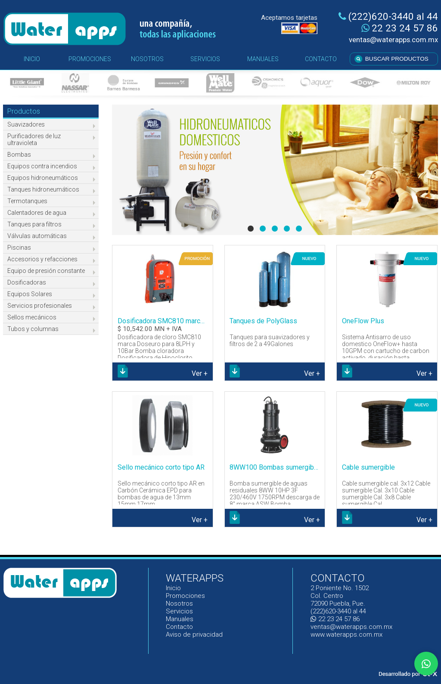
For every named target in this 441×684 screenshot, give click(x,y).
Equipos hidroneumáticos (42, 177)
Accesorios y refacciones (42, 259)
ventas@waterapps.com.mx (393, 39)
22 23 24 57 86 (399, 28)
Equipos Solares (29, 294)
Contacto (179, 627)
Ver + (200, 373)
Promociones (185, 596)
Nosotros (179, 603)
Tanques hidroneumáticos (43, 189)
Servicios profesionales (39, 305)
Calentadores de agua (36, 212)
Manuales (180, 619)
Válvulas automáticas (37, 235)
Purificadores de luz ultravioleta (34, 139)
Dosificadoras (26, 282)
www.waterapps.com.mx (346, 634)
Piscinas (19, 247)
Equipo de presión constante (46, 270)
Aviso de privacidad (194, 634)
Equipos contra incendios (42, 166)
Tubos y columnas (33, 328)
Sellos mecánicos (31, 317)
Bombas (19, 154)
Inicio (174, 588)
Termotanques (27, 201)
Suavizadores (26, 124)
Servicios (179, 611)
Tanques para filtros (34, 224)
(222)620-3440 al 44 (388, 16)
